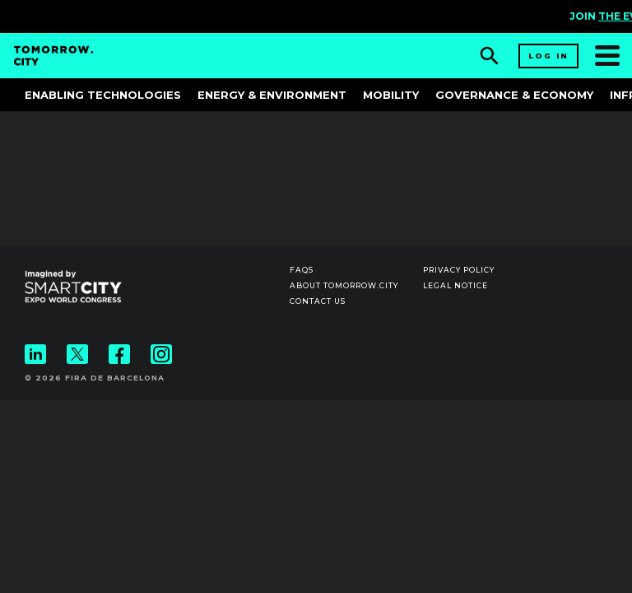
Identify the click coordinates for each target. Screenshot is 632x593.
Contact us (318, 301)
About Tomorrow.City (344, 285)
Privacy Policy (459, 269)
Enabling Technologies (103, 94)
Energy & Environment (272, 94)
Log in (548, 55)
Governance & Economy (514, 94)
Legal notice (455, 285)
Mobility (391, 94)
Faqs (302, 269)
